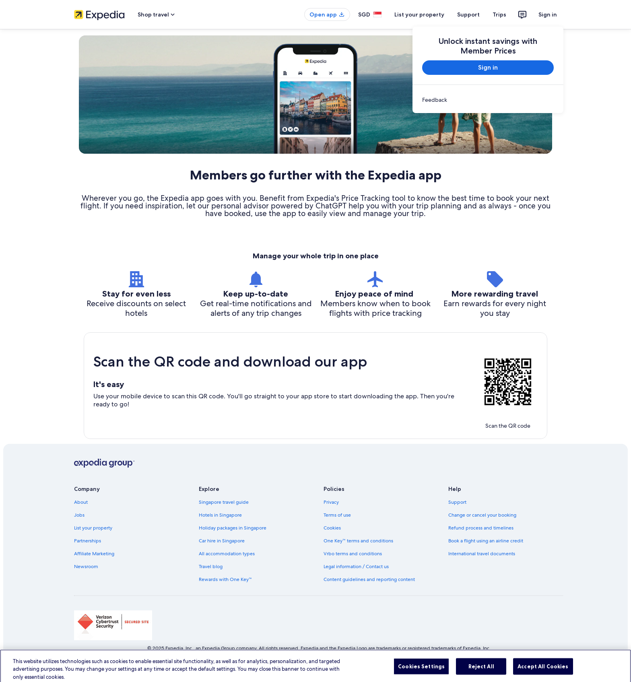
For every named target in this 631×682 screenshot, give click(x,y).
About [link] (81, 502)
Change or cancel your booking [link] (482, 515)
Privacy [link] (331, 502)
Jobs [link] (79, 515)
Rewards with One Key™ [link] (225, 579)
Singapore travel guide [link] (224, 502)
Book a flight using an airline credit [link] (485, 541)
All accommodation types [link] (227, 553)
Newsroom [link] (86, 566)
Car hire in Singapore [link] (222, 541)
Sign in (547, 14)
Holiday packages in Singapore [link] (232, 528)
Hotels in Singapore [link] (220, 515)
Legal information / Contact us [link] (356, 566)
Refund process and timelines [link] (480, 528)
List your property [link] (93, 528)
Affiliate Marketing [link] (94, 553)
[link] (487, 99)
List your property (419, 14)
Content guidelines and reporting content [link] (369, 579)
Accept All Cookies (543, 672)
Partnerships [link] (87, 541)
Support (468, 14)
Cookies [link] (332, 528)
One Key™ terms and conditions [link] (358, 541)
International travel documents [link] (481, 553)
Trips (499, 14)
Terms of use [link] (337, 515)
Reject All (481, 672)
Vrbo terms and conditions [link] (353, 553)
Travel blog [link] (211, 566)
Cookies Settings (421, 672)
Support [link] (457, 502)
